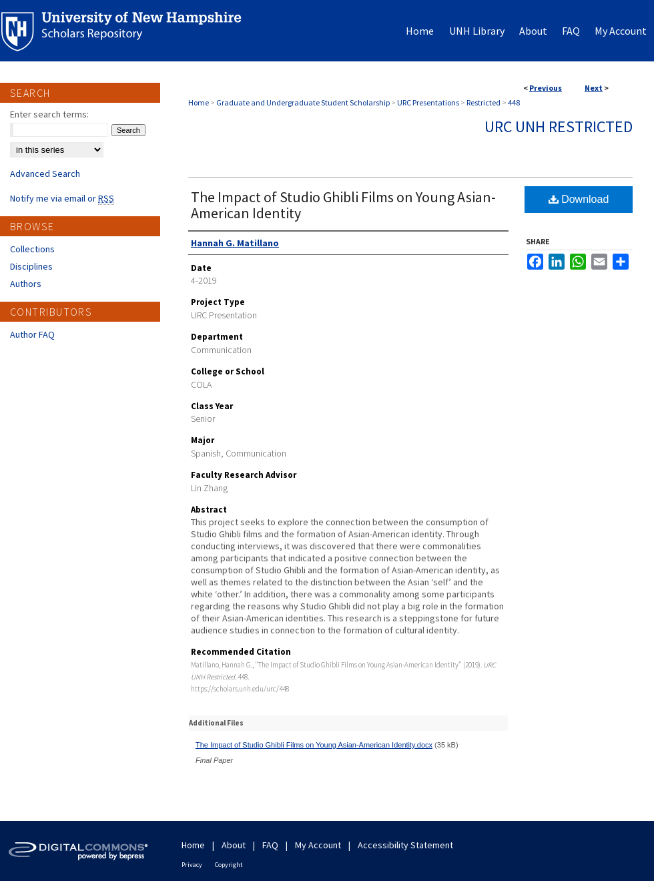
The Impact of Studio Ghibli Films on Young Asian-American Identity (343, 205)
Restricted (483, 102)
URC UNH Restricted (558, 126)
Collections (32, 249)
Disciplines (31, 266)
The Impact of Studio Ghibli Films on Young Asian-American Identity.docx (314, 745)
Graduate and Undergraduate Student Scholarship (303, 102)
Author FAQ (32, 334)
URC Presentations (428, 102)
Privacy (192, 864)
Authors (25, 284)
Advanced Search (45, 174)
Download (579, 199)
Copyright (229, 864)
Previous (545, 88)
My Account (318, 845)
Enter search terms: (49, 114)
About (234, 845)
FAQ (270, 845)
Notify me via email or (62, 198)
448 (514, 102)
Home (198, 102)
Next (594, 88)
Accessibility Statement (405, 845)
